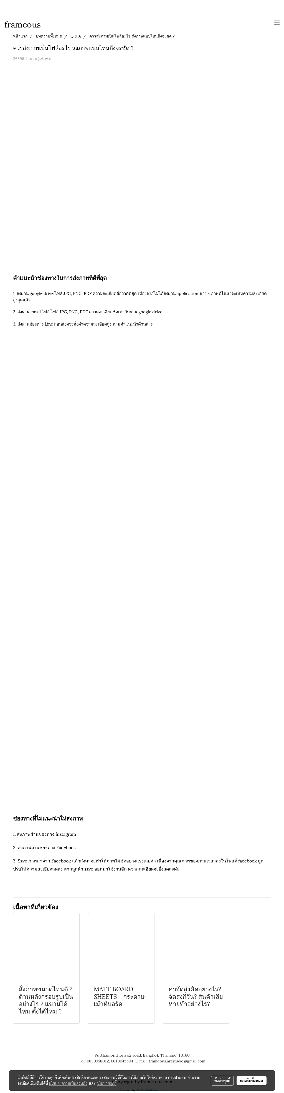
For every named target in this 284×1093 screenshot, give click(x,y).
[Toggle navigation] (277, 23)
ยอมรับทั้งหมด (251, 1080)
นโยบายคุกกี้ (106, 1083)
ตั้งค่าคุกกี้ (222, 1080)
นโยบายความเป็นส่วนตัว (68, 1083)
